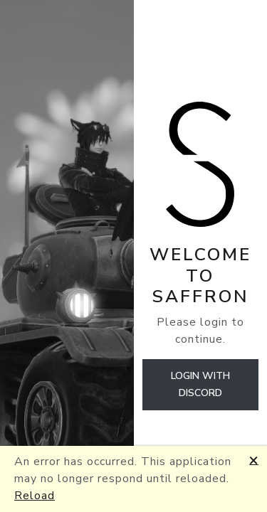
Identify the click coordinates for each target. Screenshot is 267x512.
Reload (34, 495)
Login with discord (200, 384)
